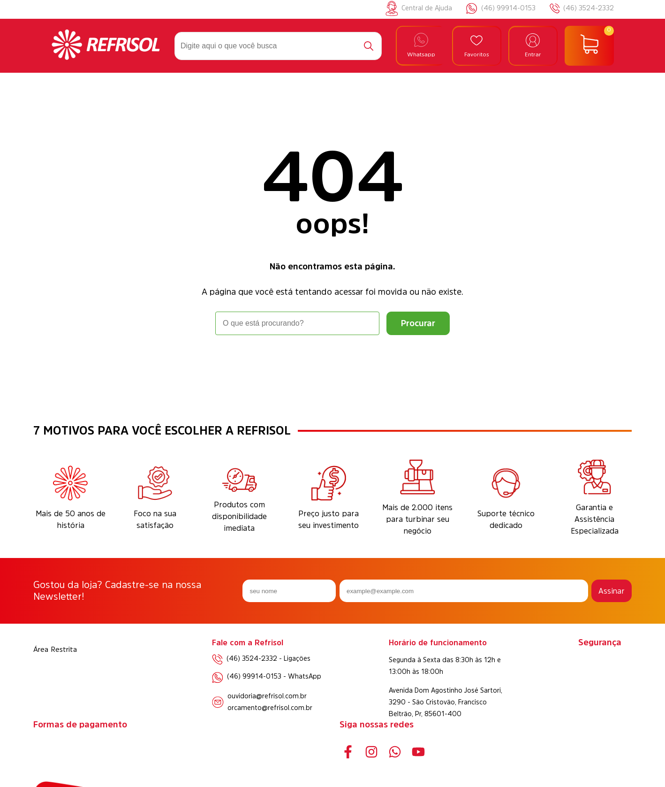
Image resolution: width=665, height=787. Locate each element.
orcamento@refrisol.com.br (269, 707)
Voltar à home (332, 361)
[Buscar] (368, 46)
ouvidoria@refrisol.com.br (267, 696)
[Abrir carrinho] (589, 46)
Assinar (611, 591)
